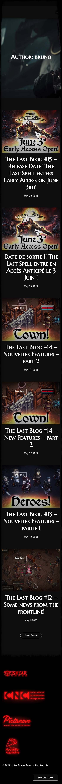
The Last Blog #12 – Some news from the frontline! (31, 604)
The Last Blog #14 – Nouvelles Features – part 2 (31, 354)
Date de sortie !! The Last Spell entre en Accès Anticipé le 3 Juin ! (31, 267)
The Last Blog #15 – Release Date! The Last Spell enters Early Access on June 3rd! (31, 173)
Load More (31, 635)
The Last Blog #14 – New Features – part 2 (31, 437)
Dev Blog (19, 119)
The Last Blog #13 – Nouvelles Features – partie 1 (31, 521)
